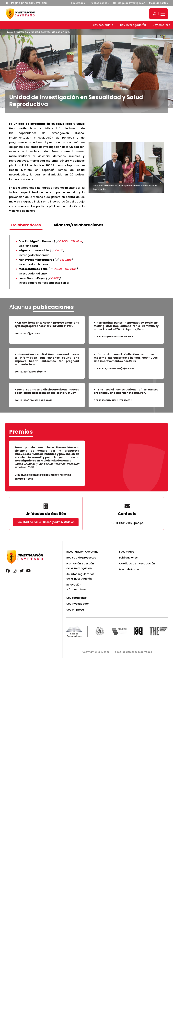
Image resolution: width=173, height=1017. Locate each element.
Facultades (78, 3)
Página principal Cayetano (29, 3)
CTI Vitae (76, 241)
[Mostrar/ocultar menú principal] (162, 14)
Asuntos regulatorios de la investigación (80, 576)
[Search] (155, 14)
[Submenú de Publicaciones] (108, 3)
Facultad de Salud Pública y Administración (46, 522)
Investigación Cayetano (82, 552)
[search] (155, 14)
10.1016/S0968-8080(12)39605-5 (116, 368)
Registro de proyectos (81, 557)
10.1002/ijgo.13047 (30, 333)
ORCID (63, 241)
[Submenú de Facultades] (86, 3)
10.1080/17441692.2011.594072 (36, 400)
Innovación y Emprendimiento (78, 587)
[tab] (26, 225)
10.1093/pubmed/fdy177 (33, 371)
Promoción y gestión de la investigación (80, 566)
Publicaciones (99, 3)
